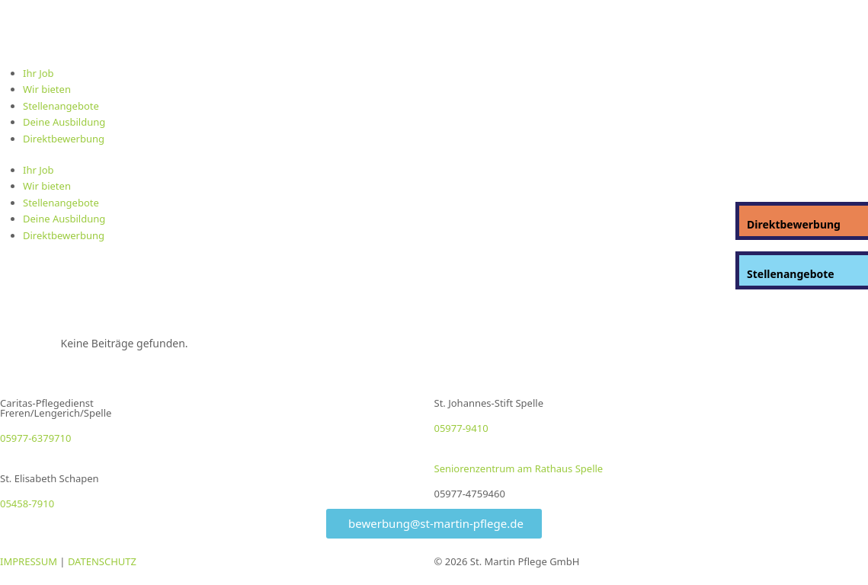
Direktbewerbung (63, 138)
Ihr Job (38, 73)
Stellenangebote (61, 106)
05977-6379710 (35, 438)
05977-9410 (461, 428)
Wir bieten (47, 89)
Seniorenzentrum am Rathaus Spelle (519, 468)
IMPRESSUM (28, 561)
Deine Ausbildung (64, 122)
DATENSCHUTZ (102, 561)
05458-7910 (27, 503)
